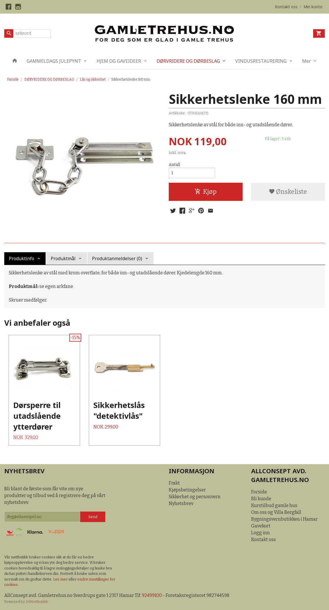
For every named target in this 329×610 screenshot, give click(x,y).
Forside (13, 79)
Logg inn (260, 532)
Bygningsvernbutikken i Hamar (284, 519)
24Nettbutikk (37, 602)
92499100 (152, 595)
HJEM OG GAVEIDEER (119, 61)
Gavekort (260, 526)
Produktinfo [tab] (21, 258)
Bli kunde (261, 498)
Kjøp (206, 191)
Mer (306, 61)
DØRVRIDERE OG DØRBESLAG (188, 61)
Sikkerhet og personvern (195, 496)
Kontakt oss (263, 539)
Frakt (174, 483)
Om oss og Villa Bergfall (276, 512)
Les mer (61, 579)
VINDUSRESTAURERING (261, 61)
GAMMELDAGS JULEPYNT (54, 61)
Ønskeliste (288, 191)
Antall (174, 164)
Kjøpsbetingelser (187, 490)
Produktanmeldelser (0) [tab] (117, 258)
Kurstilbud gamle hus (274, 505)
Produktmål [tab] (63, 258)
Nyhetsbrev (181, 503)
